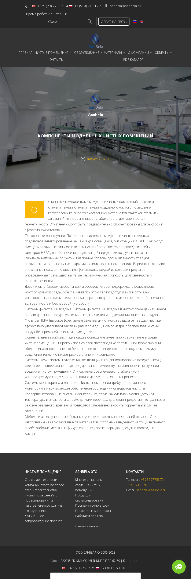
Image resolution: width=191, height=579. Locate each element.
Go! (86, 20)
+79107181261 (137, 483)
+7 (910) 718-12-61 (88, 5)
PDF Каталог (133, 58)
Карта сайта (131, 559)
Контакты (56, 58)
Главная (25, 51)
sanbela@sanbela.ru (129, 5)
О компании (138, 51)
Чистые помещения (52, 51)
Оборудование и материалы (98, 51)
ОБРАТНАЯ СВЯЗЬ (112, 20)
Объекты (162, 51)
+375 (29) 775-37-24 (52, 5)
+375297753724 (153, 478)
